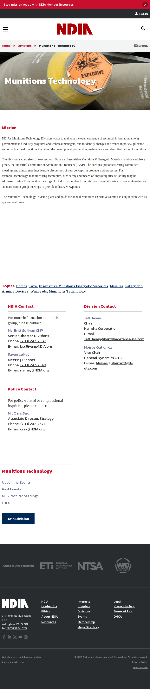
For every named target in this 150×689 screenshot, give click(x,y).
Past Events (11, 489)
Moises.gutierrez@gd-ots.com (108, 365)
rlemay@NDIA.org (34, 370)
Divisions (25, 45)
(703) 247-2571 (32, 424)
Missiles (116, 286)
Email (141, 45)
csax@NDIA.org (32, 429)
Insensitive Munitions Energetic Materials (73, 286)
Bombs (21, 286)
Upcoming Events (16, 482)
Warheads (38, 291)
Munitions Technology (57, 45)
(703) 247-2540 (33, 365)
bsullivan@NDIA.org (36, 346)
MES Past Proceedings (20, 496)
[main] (75, 298)
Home (6, 45)
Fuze (33, 286)
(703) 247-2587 (33, 341)
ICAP (80, 164)
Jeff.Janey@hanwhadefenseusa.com (114, 339)
